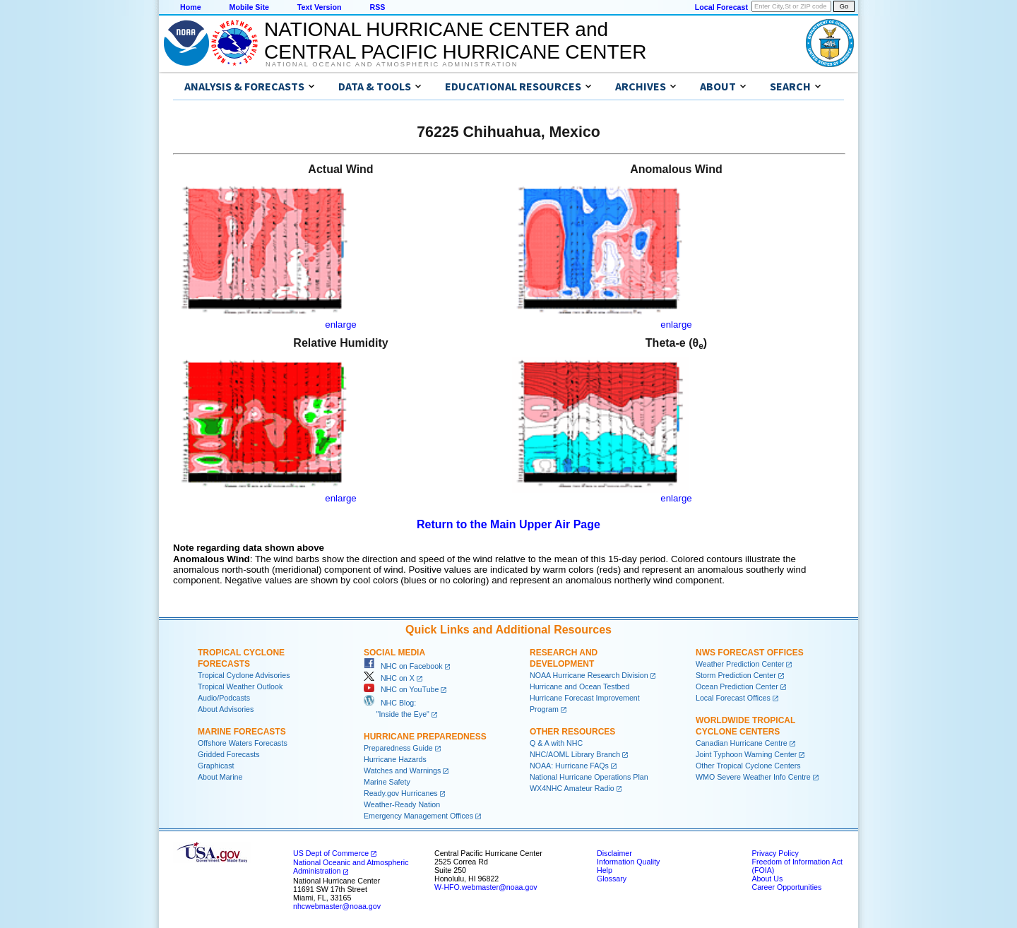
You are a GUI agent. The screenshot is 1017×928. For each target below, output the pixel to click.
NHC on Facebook (403, 666)
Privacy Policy (774, 853)
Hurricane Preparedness (425, 737)
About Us (767, 878)
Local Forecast (721, 7)
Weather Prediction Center (740, 664)
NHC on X (389, 678)
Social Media (394, 653)
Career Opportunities (786, 887)
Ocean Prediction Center (737, 686)
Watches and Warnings (402, 770)
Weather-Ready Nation (402, 804)
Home (190, 7)
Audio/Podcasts (224, 698)
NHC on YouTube (401, 689)
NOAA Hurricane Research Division (589, 675)
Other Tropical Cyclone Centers (748, 765)
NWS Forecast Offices (750, 653)
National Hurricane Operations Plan (589, 777)
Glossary (611, 878)
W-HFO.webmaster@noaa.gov (485, 887)
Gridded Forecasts (229, 754)
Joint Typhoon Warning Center (746, 754)
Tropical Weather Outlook (240, 686)
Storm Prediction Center (736, 675)
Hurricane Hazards (395, 759)
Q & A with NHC (556, 743)
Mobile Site (249, 7)
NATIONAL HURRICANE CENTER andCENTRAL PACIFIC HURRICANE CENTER (455, 40)
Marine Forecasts (242, 732)
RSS (377, 7)
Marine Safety (387, 782)
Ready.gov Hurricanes (401, 793)
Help (604, 870)
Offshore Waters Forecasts (242, 743)
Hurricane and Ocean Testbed (579, 686)
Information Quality (628, 861)
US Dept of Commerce (331, 853)
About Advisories (226, 709)
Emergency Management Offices (418, 815)
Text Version (319, 7)
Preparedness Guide (398, 748)
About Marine (220, 777)
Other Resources (572, 732)
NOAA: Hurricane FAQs (569, 765)
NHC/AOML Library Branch (575, 754)
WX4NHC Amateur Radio (572, 788)
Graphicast (216, 765)
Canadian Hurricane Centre (741, 743)
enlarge (340, 324)
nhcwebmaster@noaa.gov (337, 906)
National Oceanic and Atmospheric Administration (392, 64)
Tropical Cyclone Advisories (244, 675)
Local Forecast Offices (733, 698)
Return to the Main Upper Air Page (508, 524)
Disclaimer (614, 853)
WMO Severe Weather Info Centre (753, 777)
